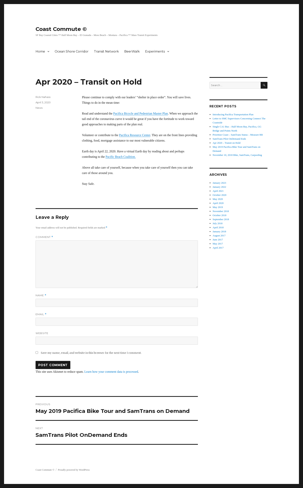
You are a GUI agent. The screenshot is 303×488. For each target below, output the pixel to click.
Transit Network (106, 51)
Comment (44, 237)
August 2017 (219, 235)
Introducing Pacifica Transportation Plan (233, 114)
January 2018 (219, 231)
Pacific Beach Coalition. (121, 156)
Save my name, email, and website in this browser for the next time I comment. (91, 353)
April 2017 (218, 247)
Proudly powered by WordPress (74, 469)
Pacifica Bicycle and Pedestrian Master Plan (140, 113)
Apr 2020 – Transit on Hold (226, 142)
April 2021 (218, 190)
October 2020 (219, 195)
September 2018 (221, 219)
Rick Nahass (43, 96)
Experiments (155, 51)
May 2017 (218, 243)
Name (41, 295)
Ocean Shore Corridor (72, 51)
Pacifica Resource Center (134, 135)
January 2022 (219, 186)
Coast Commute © (61, 29)
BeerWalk (132, 51)
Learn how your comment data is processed (111, 371)
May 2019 (218, 207)
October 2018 (219, 215)
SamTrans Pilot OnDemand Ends (229, 138)
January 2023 (219, 182)
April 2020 (218, 203)
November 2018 (221, 211)
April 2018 (218, 227)
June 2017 (218, 239)
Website (42, 333)
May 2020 (218, 199)
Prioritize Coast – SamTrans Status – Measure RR (238, 134)
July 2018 (217, 223)
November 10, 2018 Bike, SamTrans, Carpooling (237, 155)
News (39, 107)
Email (41, 314)
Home (40, 51)
